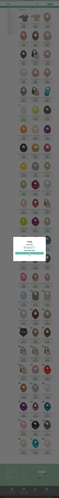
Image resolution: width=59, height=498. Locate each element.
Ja (29, 253)
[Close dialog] (44, 238)
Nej (29, 255)
